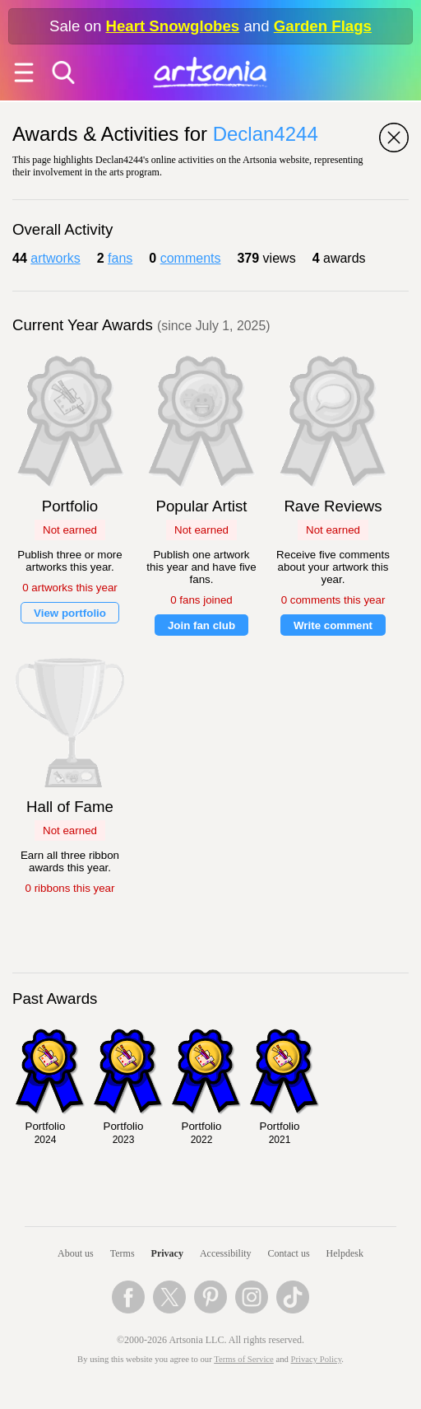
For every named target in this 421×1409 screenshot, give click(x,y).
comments (190, 258)
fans (120, 258)
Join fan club (201, 625)
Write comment (333, 625)
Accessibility (226, 1253)
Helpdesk (344, 1253)
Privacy (167, 1253)
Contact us (289, 1253)
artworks (55, 258)
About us (76, 1253)
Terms (122, 1253)
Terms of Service (244, 1359)
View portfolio (70, 613)
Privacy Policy (316, 1359)
